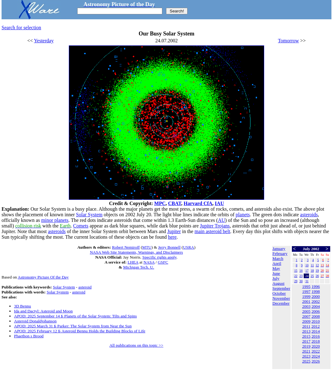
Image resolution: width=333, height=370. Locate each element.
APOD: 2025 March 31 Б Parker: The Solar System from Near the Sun (73, 326)
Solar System (89, 214)
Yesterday (44, 40)
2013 (306, 331)
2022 (316, 351)
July (276, 278)
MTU (146, 247)
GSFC (163, 262)
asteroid (85, 287)
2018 (316, 341)
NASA (149, 262)
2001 (306, 301)
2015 (306, 336)
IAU (219, 203)
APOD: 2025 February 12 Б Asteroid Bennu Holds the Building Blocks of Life (79, 331)
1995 (306, 286)
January (279, 248)
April (277, 263)
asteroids (309, 214)
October (279, 293)
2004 (316, 306)
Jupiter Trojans (215, 225)
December (281, 303)
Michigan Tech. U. (138, 267)
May (276, 268)
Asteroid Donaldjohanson (35, 321)
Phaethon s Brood (29, 336)
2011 (306, 326)
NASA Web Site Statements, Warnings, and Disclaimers (136, 252)
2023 (306, 356)
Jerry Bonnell (169, 247)
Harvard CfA (198, 203)
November (281, 298)
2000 (316, 296)
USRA (188, 247)
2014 (316, 331)
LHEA (132, 262)
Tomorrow (288, 40)
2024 (316, 356)
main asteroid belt (212, 231)
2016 (316, 336)
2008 (316, 316)
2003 (306, 306)
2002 (316, 301)
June (276, 273)
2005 (306, 311)
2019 (306, 346)
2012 (316, 326)
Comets (80, 225)
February (280, 253)
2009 (306, 321)
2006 (316, 311)
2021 (306, 351)
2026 (316, 361)
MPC (159, 203)
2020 (316, 346)
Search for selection (21, 27)
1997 (306, 291)
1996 (316, 286)
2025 (306, 361)
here (172, 237)
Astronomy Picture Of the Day (43, 277)
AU (221, 220)
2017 (306, 341)
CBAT (174, 203)
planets (243, 214)
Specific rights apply (159, 257)
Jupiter (174, 231)
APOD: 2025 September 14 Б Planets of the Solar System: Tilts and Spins (75, 316)
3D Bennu (22, 306)
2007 (306, 316)
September (281, 288)
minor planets (55, 220)
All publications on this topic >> (136, 345)
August (279, 283)
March (278, 258)
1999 (306, 296)
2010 (316, 321)
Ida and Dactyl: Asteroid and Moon (43, 311)
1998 (316, 291)
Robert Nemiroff (126, 247)
